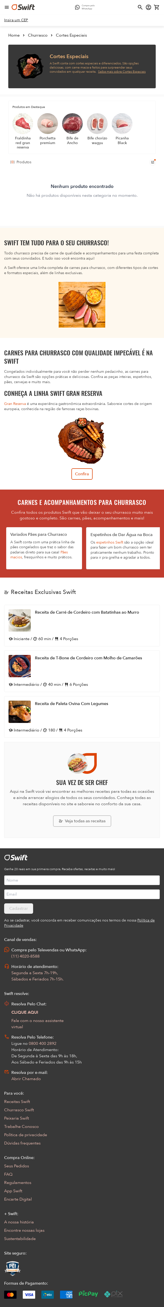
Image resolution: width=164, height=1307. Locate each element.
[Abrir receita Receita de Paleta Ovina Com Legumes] (82, 717)
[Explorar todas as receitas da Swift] (82, 821)
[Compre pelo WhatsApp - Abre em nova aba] (86, 7)
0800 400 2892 (42, 1043)
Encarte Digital (18, 1199)
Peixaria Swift (16, 1118)
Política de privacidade (25, 1135)
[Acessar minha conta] (148, 7)
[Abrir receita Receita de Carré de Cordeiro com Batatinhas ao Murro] (82, 625)
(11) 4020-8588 (25, 956)
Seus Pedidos (16, 1166)
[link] (16, 20)
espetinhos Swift (109, 542)
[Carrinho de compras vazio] (157, 7)
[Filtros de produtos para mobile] (153, 162)
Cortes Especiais (71, 35)
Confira (82, 474)
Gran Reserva (15, 403)
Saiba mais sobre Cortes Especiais (122, 72)
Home (14, 35)
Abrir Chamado (26, 1079)
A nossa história (19, 1222)
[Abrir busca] (140, 7)
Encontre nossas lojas (24, 1230)
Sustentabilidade (20, 1239)
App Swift (13, 1191)
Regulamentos (17, 1183)
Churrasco (38, 35)
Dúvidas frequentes (22, 1143)
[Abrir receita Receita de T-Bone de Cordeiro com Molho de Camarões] (82, 671)
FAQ (8, 1174)
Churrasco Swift (19, 1110)
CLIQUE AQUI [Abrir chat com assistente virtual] (24, 1012)
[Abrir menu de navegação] (6, 7)
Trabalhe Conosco (21, 1126)
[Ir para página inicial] (23, 7)
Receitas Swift (17, 1102)
